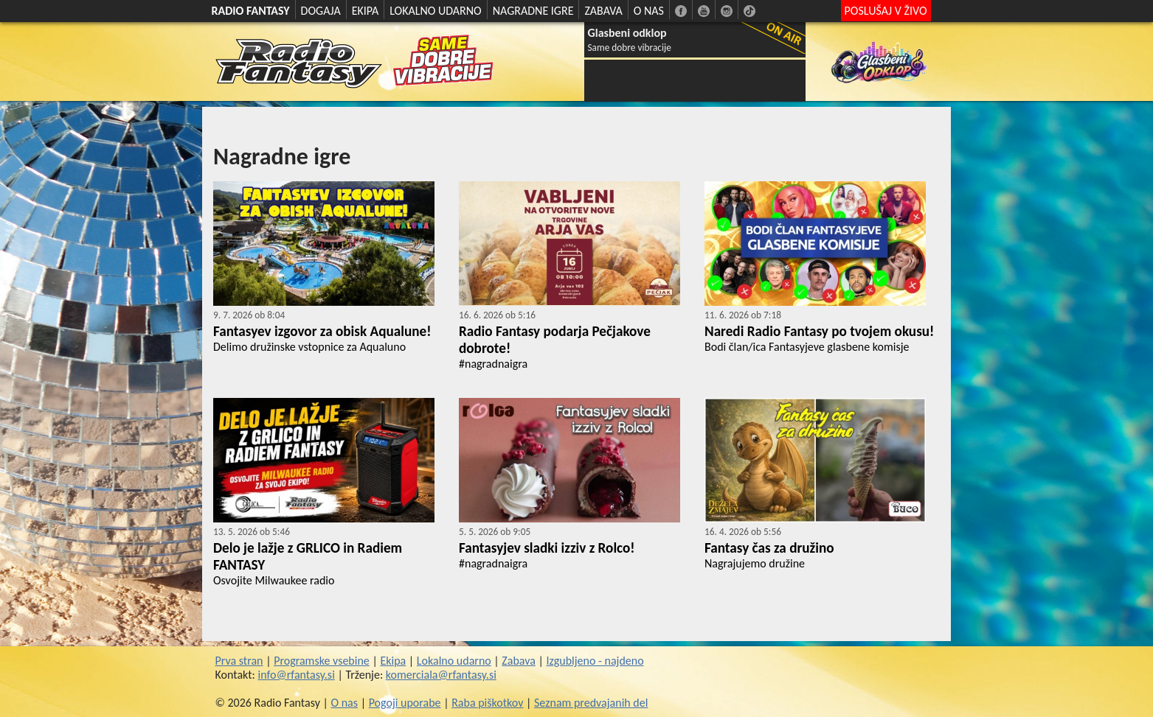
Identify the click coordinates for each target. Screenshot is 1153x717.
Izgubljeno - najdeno (594, 661)
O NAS (649, 11)
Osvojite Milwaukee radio (273, 580)
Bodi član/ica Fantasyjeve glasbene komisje (807, 347)
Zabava (519, 661)
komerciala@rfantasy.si (441, 675)
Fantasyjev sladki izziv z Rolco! (547, 547)
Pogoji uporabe (405, 703)
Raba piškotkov (487, 703)
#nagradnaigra (493, 364)
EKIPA (365, 11)
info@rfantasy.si (296, 675)
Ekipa (393, 661)
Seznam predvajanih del (591, 703)
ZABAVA (603, 11)
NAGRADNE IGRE (533, 11)
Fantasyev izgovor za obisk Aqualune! (322, 331)
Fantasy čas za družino (769, 547)
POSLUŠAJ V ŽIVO (886, 11)
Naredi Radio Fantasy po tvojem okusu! (819, 331)
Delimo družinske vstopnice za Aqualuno (309, 347)
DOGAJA (321, 11)
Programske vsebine (322, 661)
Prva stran (239, 661)
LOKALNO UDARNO (435, 11)
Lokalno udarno (454, 661)
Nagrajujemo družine (754, 563)
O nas (345, 703)
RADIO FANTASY (251, 11)
